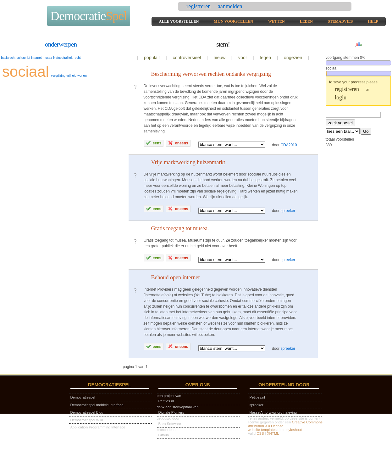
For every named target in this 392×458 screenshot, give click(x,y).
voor (242, 57)
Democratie (88, 16)
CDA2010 (288, 144)
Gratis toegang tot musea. (180, 228)
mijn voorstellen (233, 21)
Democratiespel (82, 397)
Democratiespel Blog (86, 412)
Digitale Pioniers (171, 412)
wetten (276, 21)
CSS (260, 433)
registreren (199, 6)
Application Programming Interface (97, 427)
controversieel (187, 57)
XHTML (273, 433)
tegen (265, 57)
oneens (178, 142)
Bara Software (169, 424)
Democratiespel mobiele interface (97, 405)
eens (154, 142)
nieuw (220, 57)
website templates (262, 430)
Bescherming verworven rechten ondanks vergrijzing (211, 74)
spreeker (287, 211)
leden (306, 21)
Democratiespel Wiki (86, 420)
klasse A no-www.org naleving (273, 412)
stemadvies (340, 21)
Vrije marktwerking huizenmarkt (188, 162)
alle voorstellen (179, 21)
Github (163, 435)
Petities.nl (166, 401)
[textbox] (353, 115)
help (373, 21)
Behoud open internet (175, 277)
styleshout (294, 430)
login (340, 97)
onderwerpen (61, 44)
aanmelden (230, 6)
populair (152, 57)
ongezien (293, 57)
